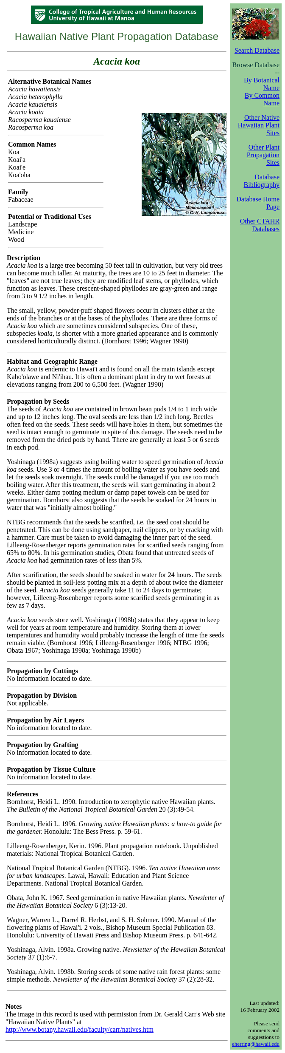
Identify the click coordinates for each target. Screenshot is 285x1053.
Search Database (257, 50)
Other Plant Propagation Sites (263, 155)
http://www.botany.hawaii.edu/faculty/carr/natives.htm (80, 1029)
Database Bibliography (261, 180)
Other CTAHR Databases (259, 225)
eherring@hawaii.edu (255, 1044)
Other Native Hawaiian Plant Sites (258, 125)
